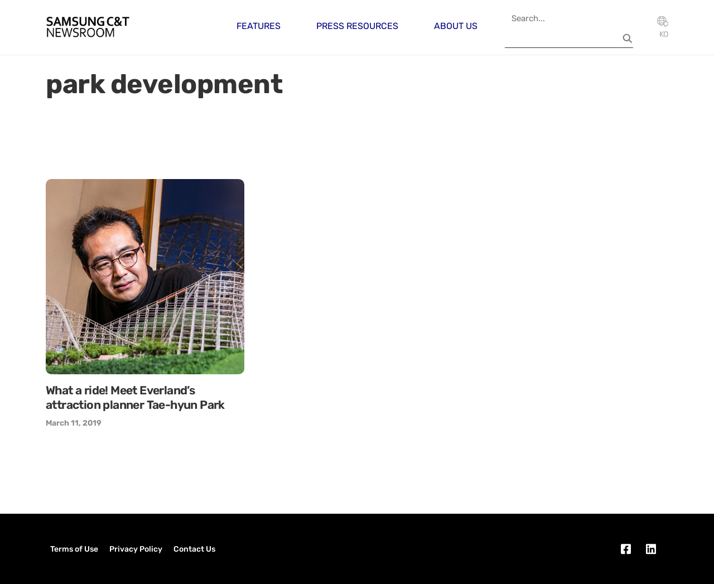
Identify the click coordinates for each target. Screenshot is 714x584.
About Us (455, 26)
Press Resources (357, 26)
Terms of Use (74, 549)
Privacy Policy (135, 549)
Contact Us (194, 549)
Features (259, 26)
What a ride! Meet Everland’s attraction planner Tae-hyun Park (135, 397)
